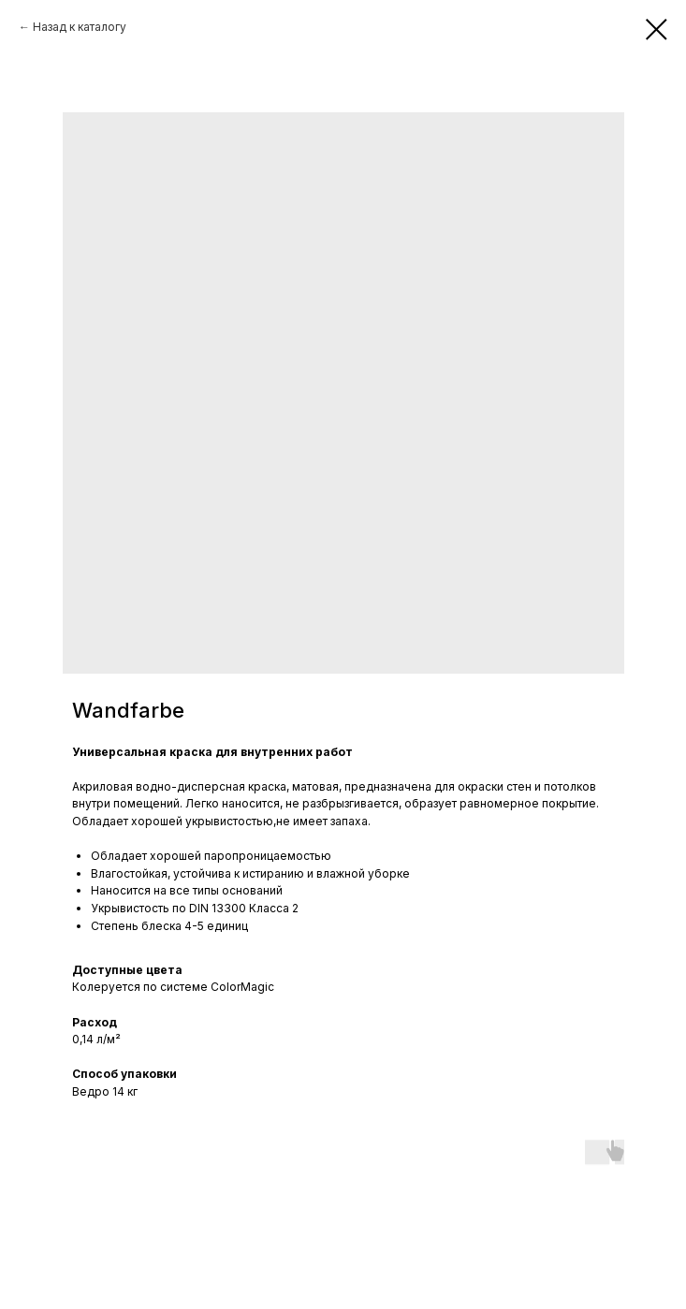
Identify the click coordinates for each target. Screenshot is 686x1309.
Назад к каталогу (79, 27)
